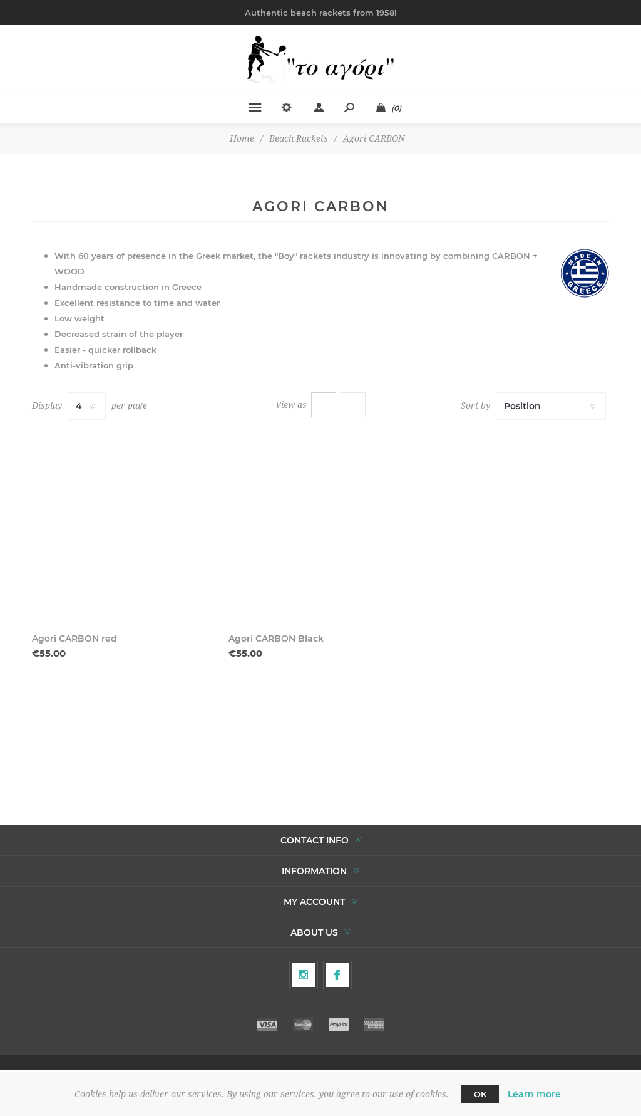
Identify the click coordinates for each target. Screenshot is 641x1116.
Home (242, 138)
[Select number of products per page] (87, 406)
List (353, 404)
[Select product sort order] (551, 406)
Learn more (534, 1094)
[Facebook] (337, 975)
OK (480, 1094)
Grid (323, 404)
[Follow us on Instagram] (303, 975)
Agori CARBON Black (276, 638)
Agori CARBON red (74, 638)
